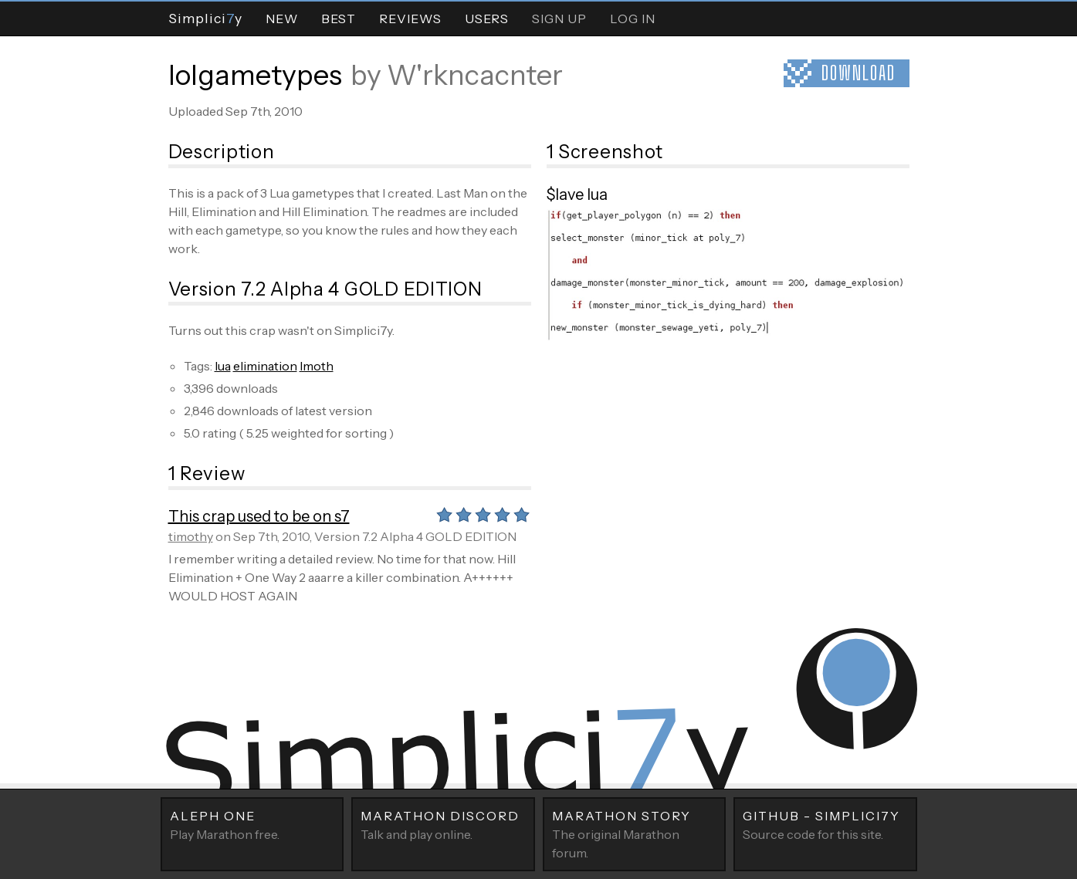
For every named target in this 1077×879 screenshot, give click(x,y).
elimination (265, 366)
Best (338, 18)
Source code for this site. (825, 824)
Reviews (410, 18)
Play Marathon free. (252, 824)
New (282, 18)
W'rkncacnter (475, 75)
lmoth (317, 366)
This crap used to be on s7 (259, 516)
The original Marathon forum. (634, 833)
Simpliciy (205, 18)
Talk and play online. (443, 824)
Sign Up (559, 18)
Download (858, 73)
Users (487, 18)
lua (223, 366)
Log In (632, 18)
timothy (190, 536)
